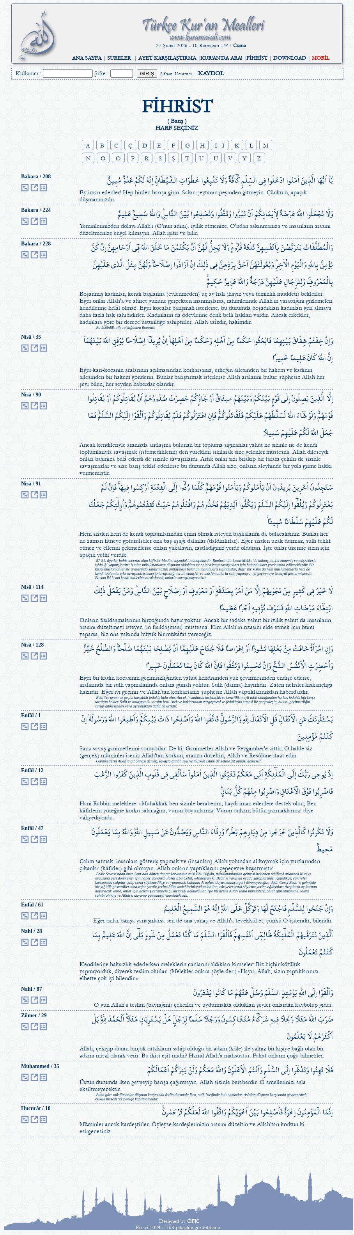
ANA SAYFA (86, 58)
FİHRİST (256, 58)
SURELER (119, 58)
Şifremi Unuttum (176, 73)
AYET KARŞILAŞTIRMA (167, 58)
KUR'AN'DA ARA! (221, 58)
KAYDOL (211, 73)
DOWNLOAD (289, 58)
